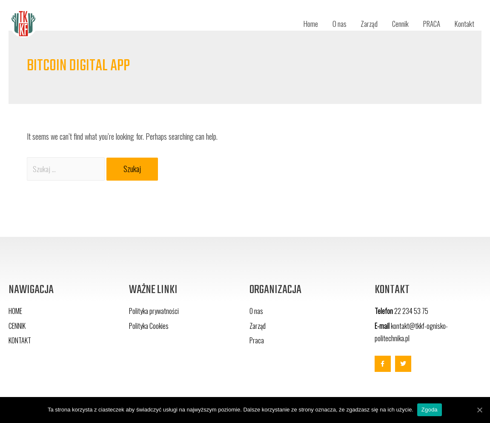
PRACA (428, 23)
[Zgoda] (479, 410)
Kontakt (464, 23)
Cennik (394, 23)
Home (300, 23)
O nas (331, 23)
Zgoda (430, 409)
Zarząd (362, 23)
